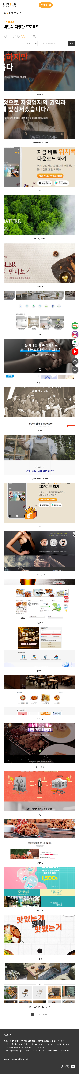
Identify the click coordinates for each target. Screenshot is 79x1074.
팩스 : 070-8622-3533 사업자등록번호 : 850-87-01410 (49, 1050)
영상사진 (32, 35)
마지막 (45, 1014)
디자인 (16, 35)
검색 (71, 43)
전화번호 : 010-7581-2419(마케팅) (33, 1041)
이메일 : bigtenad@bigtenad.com (16, 1050)
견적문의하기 (46, 5)
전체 (7, 35)
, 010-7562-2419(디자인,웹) (55, 1041)
